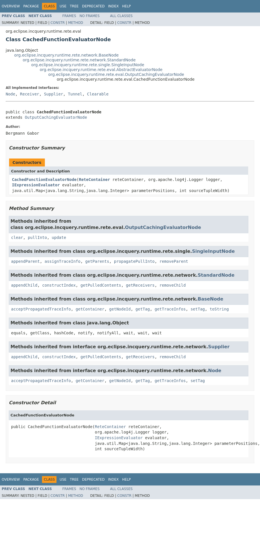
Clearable (98, 94)
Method (75, 23)
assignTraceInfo (62, 261)
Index (113, 6)
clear (17, 237)
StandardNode (216, 275)
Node (10, 94)
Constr (58, 23)
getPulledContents (100, 285)
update (59, 237)
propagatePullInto (134, 261)
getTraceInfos (170, 309)
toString (219, 309)
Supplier (53, 94)
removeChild (173, 285)
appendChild (24, 285)
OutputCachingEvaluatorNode (56, 117)
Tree (74, 6)
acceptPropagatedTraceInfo (41, 309)
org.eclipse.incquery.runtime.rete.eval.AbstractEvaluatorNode (101, 69)
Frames (69, 16)
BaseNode (210, 299)
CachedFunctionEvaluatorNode (44, 179)
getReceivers (140, 285)
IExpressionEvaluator (36, 185)
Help (126, 6)
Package (31, 6)
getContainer (90, 309)
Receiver (29, 94)
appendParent (25, 261)
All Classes (121, 16)
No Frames (89, 16)
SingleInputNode (213, 251)
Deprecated (93, 6)
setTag (197, 309)
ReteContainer (94, 179)
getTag (142, 309)
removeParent (174, 261)
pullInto (37, 237)
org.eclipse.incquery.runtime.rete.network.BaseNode (66, 55)
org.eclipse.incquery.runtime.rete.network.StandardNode (79, 60)
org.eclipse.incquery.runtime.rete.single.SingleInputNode (87, 64)
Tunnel (75, 94)
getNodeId (120, 309)
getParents (97, 261)
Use (63, 6)
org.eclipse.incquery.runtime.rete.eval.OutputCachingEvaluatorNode (116, 74)
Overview (11, 6)
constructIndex (59, 285)
